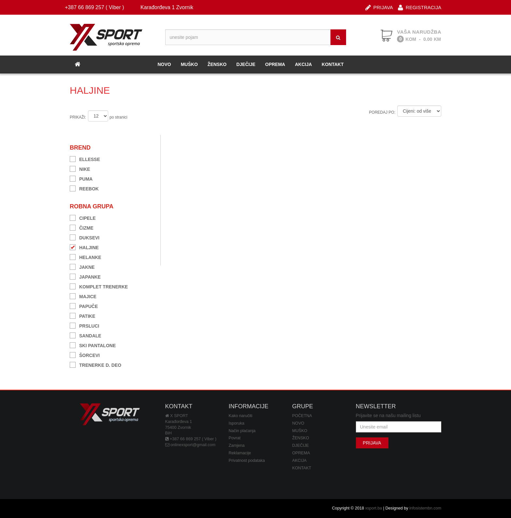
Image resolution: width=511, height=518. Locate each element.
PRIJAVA (379, 7)
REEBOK (84, 188)
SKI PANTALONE (93, 344)
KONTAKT (332, 64)
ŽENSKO (217, 64)
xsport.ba (373, 508)
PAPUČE (84, 305)
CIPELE (83, 217)
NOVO (164, 64)
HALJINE (84, 246)
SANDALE (85, 334)
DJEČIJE (245, 64)
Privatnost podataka (247, 460)
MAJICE (83, 295)
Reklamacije (240, 453)
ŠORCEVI (85, 354)
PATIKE (82, 315)
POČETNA (302, 415)
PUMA (81, 178)
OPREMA (275, 64)
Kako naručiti (241, 415)
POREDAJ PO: (382, 112)
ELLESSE (85, 158)
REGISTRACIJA (419, 7)
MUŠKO (189, 64)
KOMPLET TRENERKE (99, 285)
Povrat (235, 438)
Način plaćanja (242, 431)
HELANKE (85, 256)
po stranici (118, 117)
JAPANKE (85, 276)
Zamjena (237, 445)
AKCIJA (303, 64)
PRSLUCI (84, 325)
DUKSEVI (84, 237)
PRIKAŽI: (78, 117)
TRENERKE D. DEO (95, 364)
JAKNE (82, 266)
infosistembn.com (425, 508)
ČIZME (82, 227)
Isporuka (236, 423)
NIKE (80, 168)
